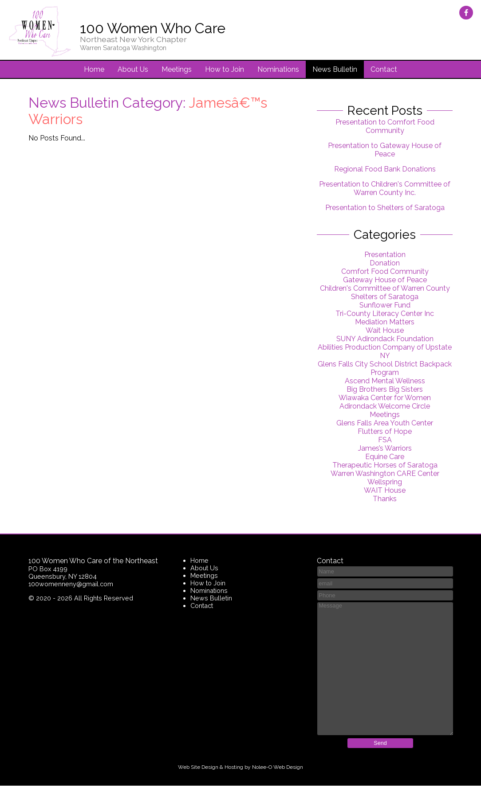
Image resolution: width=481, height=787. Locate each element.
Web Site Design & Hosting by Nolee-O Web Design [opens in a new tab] (240, 768)
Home (94, 70)
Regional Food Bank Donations (385, 170)
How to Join (224, 70)
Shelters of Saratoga (384, 297)
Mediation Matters (384, 323)
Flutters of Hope (385, 432)
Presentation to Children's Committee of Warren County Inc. (384, 189)
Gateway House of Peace (385, 281)
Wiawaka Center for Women (385, 398)
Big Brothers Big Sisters (385, 390)
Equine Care (384, 457)
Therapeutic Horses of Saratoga (385, 466)
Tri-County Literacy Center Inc (384, 314)
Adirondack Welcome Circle (384, 407)
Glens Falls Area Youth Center (384, 424)
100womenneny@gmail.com (70, 584)
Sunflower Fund (384, 306)
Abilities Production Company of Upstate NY (385, 352)
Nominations (278, 70)
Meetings (177, 70)
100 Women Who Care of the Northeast (93, 561)
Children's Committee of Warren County (385, 289)
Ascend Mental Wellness (385, 382)
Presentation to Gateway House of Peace (385, 150)
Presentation (385, 255)
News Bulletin (334, 70)
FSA (385, 440)
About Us (133, 70)
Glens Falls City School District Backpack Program (385, 369)
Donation (385, 264)
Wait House (385, 331)
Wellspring (384, 483)
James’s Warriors (385, 449)
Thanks (385, 499)
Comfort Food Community (385, 272)
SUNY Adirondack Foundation (385, 339)
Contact (384, 70)
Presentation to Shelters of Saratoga (385, 208)
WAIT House (385, 491)
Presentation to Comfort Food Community (384, 127)
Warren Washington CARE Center (385, 474)
